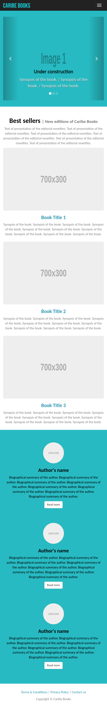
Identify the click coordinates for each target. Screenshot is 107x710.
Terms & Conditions (34, 692)
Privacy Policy (59, 692)
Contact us (79, 692)
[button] (10, 58)
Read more (53, 504)
